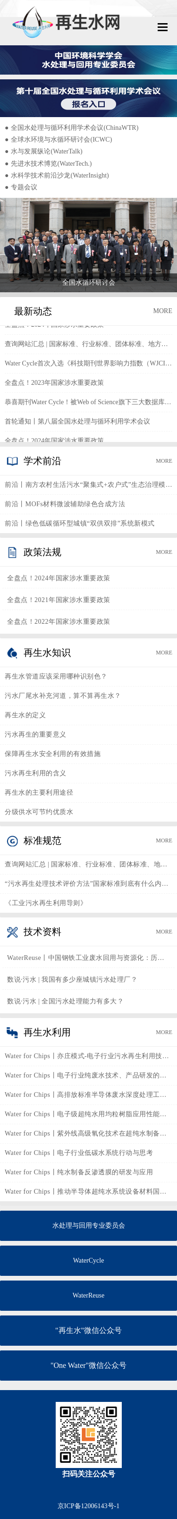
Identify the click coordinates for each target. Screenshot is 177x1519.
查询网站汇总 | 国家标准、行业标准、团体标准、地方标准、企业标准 (88, 345)
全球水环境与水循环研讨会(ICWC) (58, 139)
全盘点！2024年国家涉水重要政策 (54, 326)
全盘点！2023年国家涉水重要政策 (54, 384)
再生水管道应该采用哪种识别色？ (56, 676)
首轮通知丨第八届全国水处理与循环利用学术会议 (77, 423)
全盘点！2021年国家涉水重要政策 (58, 599)
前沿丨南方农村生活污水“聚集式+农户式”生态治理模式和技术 (88, 484)
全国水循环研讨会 (88, 282)
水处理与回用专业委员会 (88, 1225)
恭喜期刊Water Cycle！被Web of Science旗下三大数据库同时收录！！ (88, 403)
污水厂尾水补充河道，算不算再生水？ (63, 695)
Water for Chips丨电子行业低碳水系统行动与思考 (79, 1152)
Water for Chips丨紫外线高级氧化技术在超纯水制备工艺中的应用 (88, 1133)
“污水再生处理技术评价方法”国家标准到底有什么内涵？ (88, 883)
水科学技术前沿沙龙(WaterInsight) (57, 175)
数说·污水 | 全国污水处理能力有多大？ (65, 1001)
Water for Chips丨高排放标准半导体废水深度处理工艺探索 (88, 1094)
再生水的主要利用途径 (39, 792)
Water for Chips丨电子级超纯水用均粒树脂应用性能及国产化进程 (88, 1114)
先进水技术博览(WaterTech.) (48, 163)
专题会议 (21, 187)
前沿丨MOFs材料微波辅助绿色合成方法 (65, 504)
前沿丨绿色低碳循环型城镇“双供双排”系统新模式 (80, 523)
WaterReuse (88, 1295)
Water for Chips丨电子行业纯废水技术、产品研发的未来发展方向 (88, 1075)
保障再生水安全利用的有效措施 (53, 753)
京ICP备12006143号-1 (88, 1506)
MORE (162, 310)
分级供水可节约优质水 (39, 811)
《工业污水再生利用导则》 (46, 903)
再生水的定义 (25, 715)
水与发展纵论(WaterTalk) (44, 151)
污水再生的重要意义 (36, 734)
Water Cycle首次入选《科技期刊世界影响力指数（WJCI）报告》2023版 (88, 365)
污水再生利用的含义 (36, 773)
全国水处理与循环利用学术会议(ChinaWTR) (71, 127)
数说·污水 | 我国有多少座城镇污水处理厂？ (72, 979)
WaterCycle (88, 1260)
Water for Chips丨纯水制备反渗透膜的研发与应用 (79, 1172)
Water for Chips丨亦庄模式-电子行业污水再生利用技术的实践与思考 (88, 1056)
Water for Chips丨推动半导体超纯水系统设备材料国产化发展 (88, 1191)
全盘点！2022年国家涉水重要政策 (58, 621)
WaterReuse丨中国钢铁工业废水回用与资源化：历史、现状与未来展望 (88, 957)
